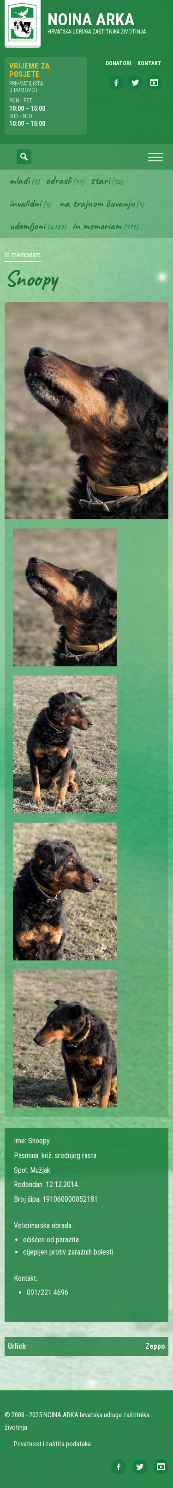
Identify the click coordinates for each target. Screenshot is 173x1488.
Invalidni (25, 203)
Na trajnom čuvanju (97, 203)
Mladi (19, 180)
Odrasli (58, 180)
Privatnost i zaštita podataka (52, 1444)
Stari (100, 180)
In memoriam (97, 226)
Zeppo (155, 1346)
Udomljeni (27, 226)
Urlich (17, 1346)
